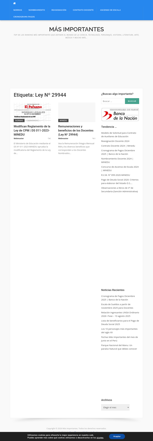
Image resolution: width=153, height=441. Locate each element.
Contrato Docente (83, 10)
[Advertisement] (76, 61)
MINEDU (63, 120)
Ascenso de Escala (110, 10)
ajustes (100, 437)
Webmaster (19, 138)
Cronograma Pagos (24, 17)
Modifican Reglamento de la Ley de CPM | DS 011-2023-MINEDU (32, 130)
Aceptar (117, 436)
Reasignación (59, 10)
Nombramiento (37, 10)
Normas (17, 10)
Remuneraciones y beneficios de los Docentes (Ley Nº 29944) (75, 130)
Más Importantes (76, 29)
